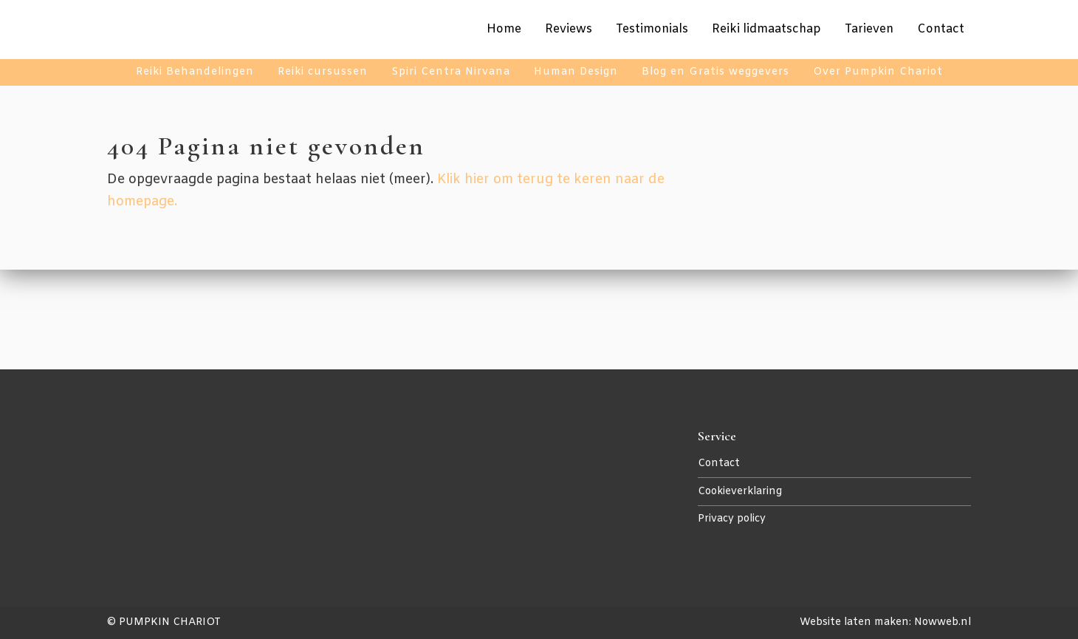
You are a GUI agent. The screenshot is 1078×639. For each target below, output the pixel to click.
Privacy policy (732, 519)
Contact (719, 464)
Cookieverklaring (740, 492)
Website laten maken (854, 622)
